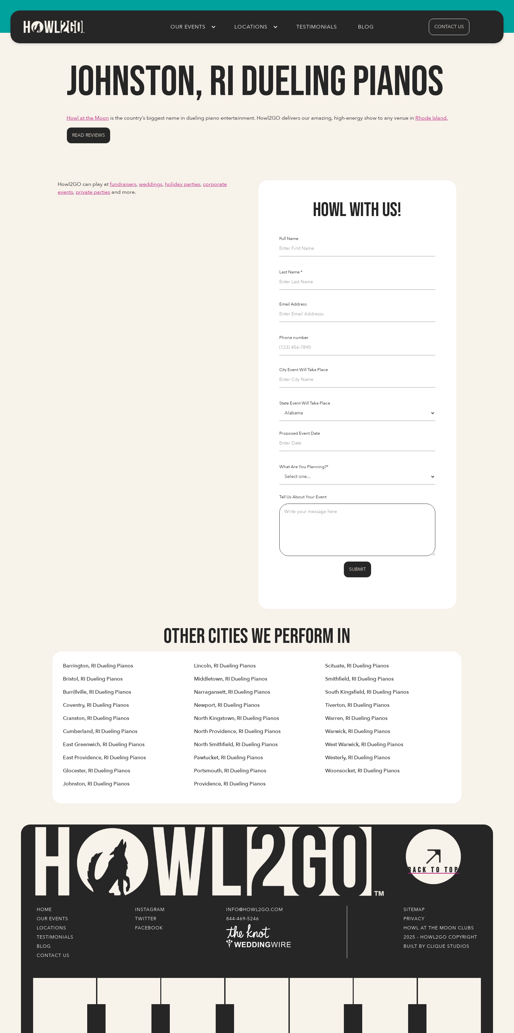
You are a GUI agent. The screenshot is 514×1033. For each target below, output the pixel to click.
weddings (150, 184)
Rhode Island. (431, 118)
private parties (93, 192)
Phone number (293, 338)
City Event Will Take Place (303, 370)
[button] (192, 27)
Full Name (288, 239)
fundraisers (123, 184)
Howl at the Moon (88, 118)
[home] (54, 26)
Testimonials (316, 26)
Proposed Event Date (299, 433)
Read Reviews (88, 135)
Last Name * (291, 272)
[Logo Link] (207, 862)
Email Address (293, 304)
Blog (366, 26)
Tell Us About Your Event (302, 497)
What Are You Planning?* (303, 467)
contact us (449, 27)
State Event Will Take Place (304, 403)
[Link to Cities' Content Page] (98, 668)
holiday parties (182, 184)
